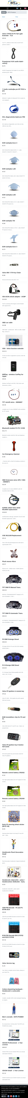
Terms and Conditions (22, 1086)
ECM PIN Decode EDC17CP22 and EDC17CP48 (12, 936)
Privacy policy (5, 1088)
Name (3, 16)
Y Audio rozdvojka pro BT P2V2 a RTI (14, 90)
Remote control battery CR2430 (13, 798)
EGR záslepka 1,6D (9, 169)
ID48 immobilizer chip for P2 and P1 (13, 718)
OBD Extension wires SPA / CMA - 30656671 (13, 481)
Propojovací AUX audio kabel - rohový (13, 62)
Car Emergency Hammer (11, 454)
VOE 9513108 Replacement (11, 535)
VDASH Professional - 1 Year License (12, 1044)
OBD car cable (7, 322)
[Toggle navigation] (7, 8)
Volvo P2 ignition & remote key (13, 691)
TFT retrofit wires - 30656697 (12, 402)
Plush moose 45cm (9, 561)
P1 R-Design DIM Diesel (10, 665)
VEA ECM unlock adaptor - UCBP (14, 297)
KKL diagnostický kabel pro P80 (13, 117)
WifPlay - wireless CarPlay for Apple (12, 375)
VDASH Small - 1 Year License (13, 1070)
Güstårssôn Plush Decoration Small (12, 853)
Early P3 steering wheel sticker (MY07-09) (13, 825)
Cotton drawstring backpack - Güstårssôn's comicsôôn (12, 990)
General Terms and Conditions (8, 1086)
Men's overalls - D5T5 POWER (13, 1017)
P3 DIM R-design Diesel (10, 639)
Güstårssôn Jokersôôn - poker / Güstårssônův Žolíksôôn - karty (13, 881)
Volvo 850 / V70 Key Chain (11, 273)
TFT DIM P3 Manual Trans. (11, 587)
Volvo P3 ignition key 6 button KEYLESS (12, 746)
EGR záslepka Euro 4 (9, 143)
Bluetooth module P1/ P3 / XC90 (13, 428)
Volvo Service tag (8, 963)
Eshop (3, 12)
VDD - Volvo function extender (13, 348)
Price (17, 16)
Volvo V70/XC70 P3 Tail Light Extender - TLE (12, 34)
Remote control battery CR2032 (13, 772)
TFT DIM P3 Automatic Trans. (12, 613)
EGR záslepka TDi (8, 221)
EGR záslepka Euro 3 (9, 247)
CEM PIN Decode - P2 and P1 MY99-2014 (12, 908)
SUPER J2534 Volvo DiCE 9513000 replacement (11, 508)
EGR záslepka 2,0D (9, 195)
